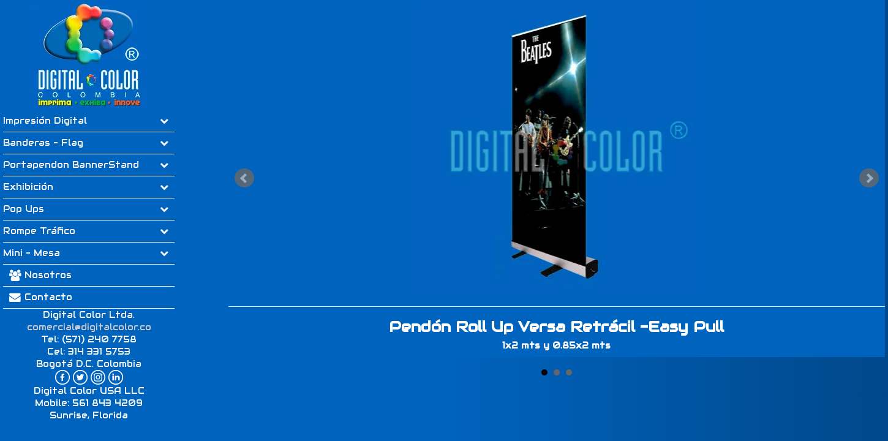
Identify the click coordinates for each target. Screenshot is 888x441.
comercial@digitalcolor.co (89, 327)
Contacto (37, 297)
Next (869, 178)
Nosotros (48, 275)
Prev (244, 178)
